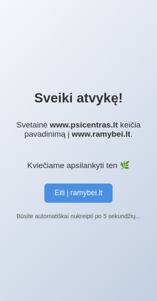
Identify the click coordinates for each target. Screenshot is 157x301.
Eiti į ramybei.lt (78, 193)
